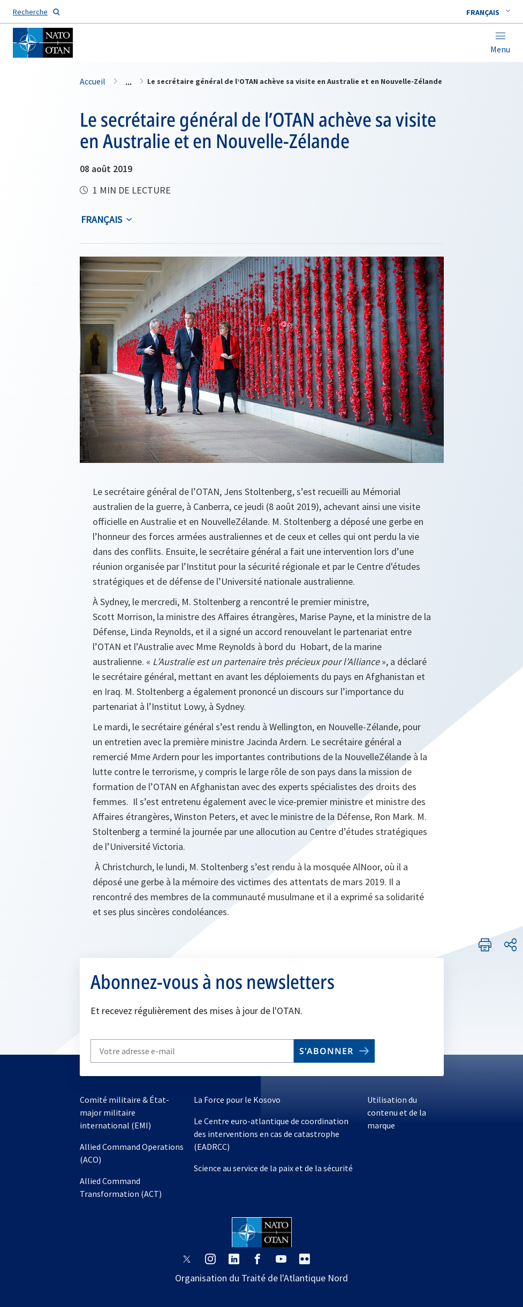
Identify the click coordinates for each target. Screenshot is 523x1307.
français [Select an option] (101, 219)
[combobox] (488, 12)
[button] (488, 12)
